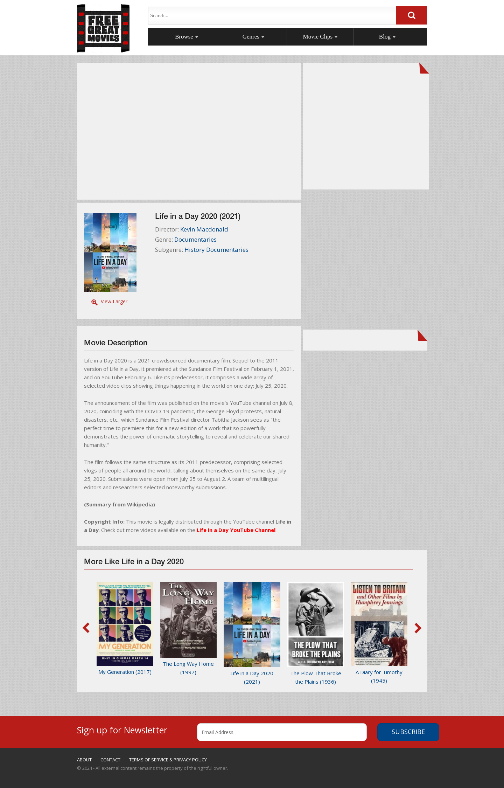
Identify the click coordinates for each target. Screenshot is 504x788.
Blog (387, 36)
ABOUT (84, 759)
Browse (186, 36)
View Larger (114, 301)
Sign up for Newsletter (122, 729)
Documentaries (195, 239)
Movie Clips (320, 36)
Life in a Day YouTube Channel (236, 529)
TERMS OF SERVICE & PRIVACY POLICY (168, 759)
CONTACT (110, 759)
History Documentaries (216, 250)
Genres (253, 36)
